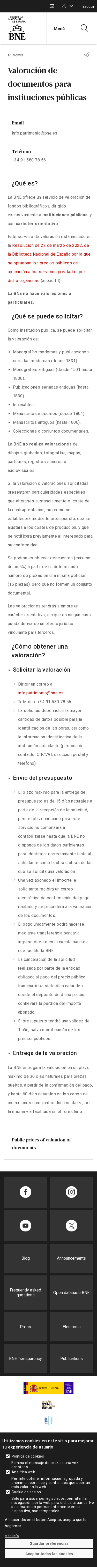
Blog (25, 1258)
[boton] (71, 6)
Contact (52, 6)
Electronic (71, 1326)
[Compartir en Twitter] (71, 1225)
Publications (71, 1358)
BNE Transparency (25, 1358)
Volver (18, 55)
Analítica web (23, 1472)
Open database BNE (71, 1292)
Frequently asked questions (25, 1292)
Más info (12, 1535)
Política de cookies (28, 1456)
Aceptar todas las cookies (49, 1554)
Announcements (71, 1258)
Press (25, 1326)
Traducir (87, 6)
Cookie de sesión (26, 1492)
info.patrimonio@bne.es (41, 692)
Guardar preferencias (49, 1543)
